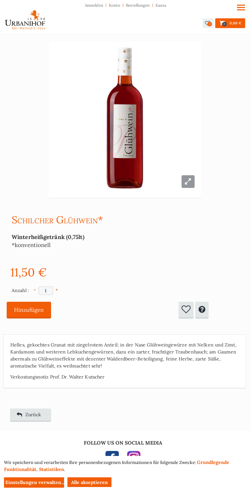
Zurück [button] (29, 414)
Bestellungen (138, 5)
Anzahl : (20, 290)
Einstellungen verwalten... (34, 482)
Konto (114, 5)
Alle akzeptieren (89, 482)
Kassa (161, 5)
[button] (208, 23)
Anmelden (94, 5)
